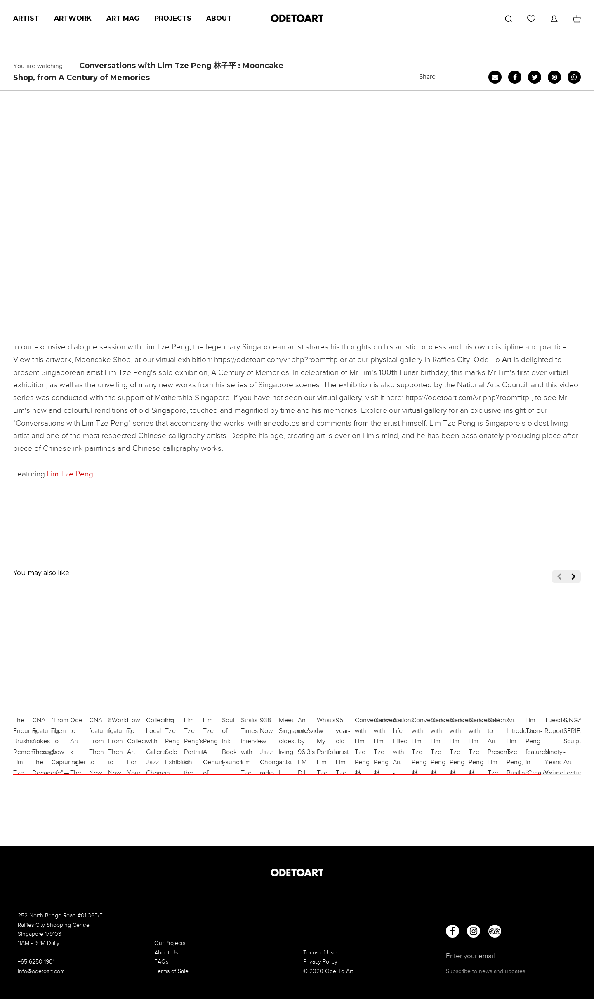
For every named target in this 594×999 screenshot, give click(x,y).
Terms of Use (320, 953)
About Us (166, 953)
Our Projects (169, 943)
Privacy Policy (320, 962)
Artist (26, 18)
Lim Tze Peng (70, 473)
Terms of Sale (171, 971)
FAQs (161, 962)
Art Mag (122, 18)
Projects (172, 18)
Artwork (73, 18)
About (219, 18)
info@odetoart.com (41, 971)
